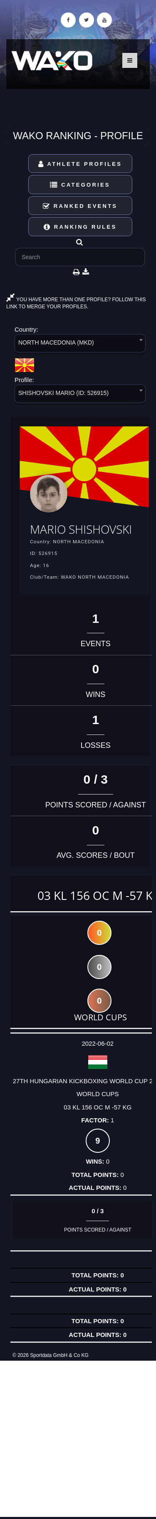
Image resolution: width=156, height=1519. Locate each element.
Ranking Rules (80, 227)
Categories (80, 185)
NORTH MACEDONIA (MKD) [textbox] (56, 342)
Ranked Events (80, 206)
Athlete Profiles (80, 164)
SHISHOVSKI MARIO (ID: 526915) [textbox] (63, 393)
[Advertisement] (78, 1439)
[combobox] (80, 344)
